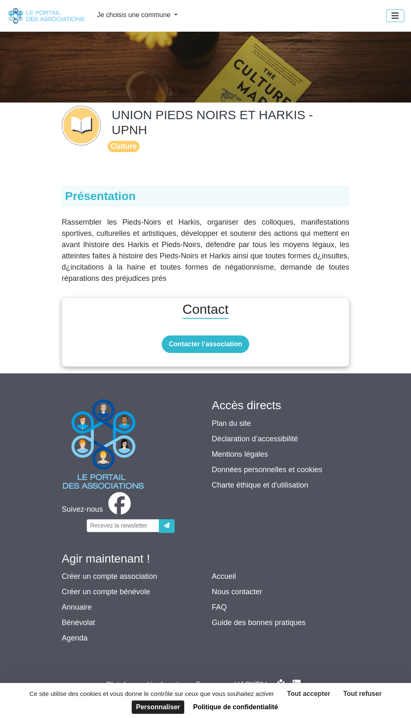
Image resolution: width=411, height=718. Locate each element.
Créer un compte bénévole (106, 592)
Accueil (224, 576)
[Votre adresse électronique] (123, 525)
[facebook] (98, 509)
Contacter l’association (205, 344)
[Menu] (395, 16)
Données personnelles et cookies (267, 469)
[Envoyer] (167, 526)
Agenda (75, 638)
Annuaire (77, 607)
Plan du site (231, 423)
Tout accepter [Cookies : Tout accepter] (309, 693)
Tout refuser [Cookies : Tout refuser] (362, 693)
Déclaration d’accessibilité (255, 439)
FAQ (219, 607)
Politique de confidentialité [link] (235, 706)
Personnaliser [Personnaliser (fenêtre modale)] (158, 706)
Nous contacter (237, 592)
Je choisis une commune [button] (135, 14)
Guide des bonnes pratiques (259, 622)
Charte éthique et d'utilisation (260, 485)
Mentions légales (240, 454)
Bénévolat (78, 622)
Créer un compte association (109, 576)
